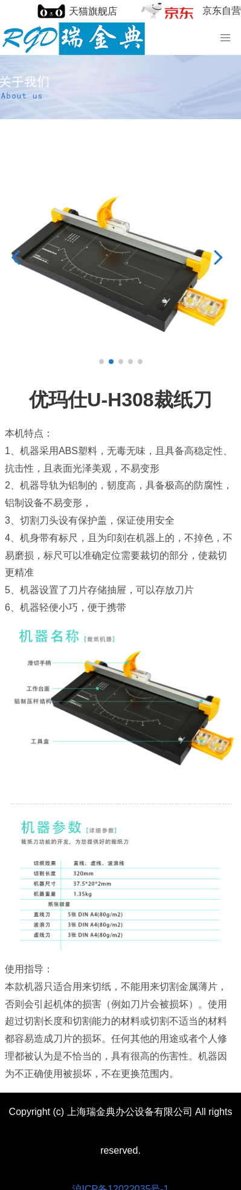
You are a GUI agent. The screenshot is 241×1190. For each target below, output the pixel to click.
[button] (19, 256)
